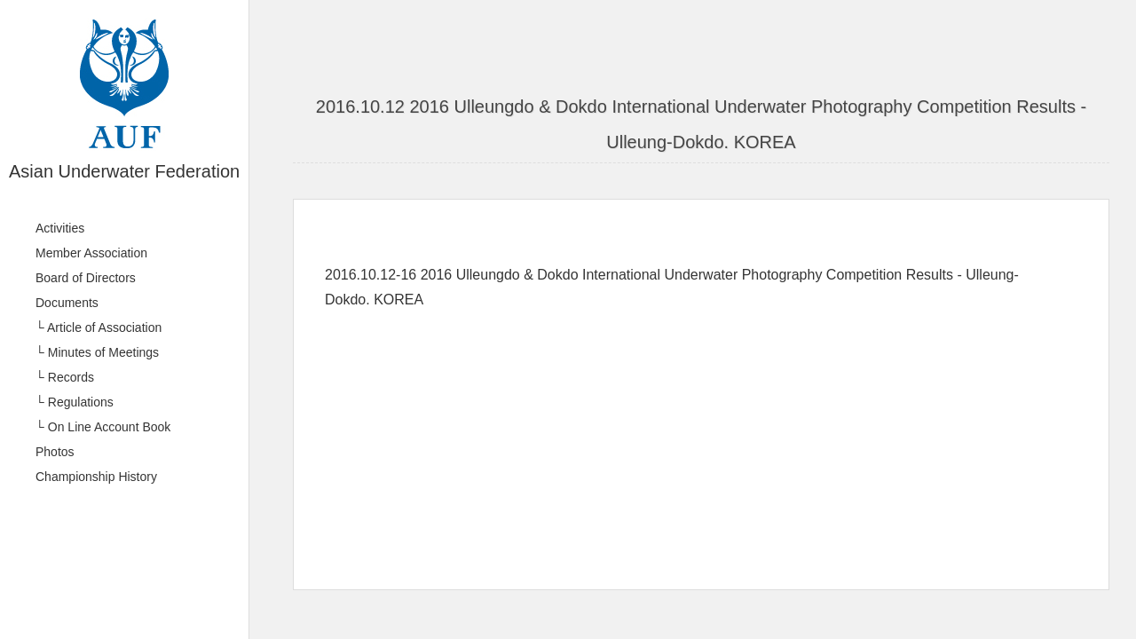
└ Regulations (75, 402)
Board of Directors (86, 278)
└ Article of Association (99, 327)
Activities (60, 228)
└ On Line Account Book (103, 427)
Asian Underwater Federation (124, 171)
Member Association (91, 253)
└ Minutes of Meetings (97, 352)
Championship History (96, 476)
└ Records (65, 377)
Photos (55, 452)
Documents (67, 303)
